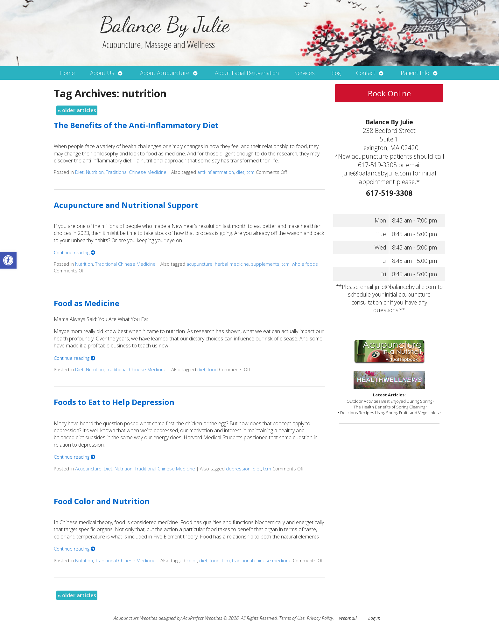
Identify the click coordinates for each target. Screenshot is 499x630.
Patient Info (415, 73)
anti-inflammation (215, 172)
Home (67, 73)
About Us (102, 73)
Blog (335, 73)
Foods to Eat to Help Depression (114, 402)
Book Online (389, 93)
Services (304, 73)
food (213, 369)
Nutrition (95, 172)
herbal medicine (232, 264)
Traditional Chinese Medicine (136, 172)
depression (238, 469)
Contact (365, 73)
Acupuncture (88, 469)
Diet (79, 172)
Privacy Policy (320, 618)
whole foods (305, 264)
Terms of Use (292, 618)
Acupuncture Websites (135, 618)
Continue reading (74, 253)
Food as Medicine (86, 303)
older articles (77, 110)
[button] (8, 260)
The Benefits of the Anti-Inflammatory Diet (136, 125)
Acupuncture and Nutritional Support (126, 205)
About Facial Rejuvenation (247, 73)
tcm (251, 172)
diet (240, 172)
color (191, 561)
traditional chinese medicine (262, 561)
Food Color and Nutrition (102, 501)
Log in (374, 618)
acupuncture (199, 264)
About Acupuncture (164, 73)
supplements (265, 264)
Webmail (348, 618)
